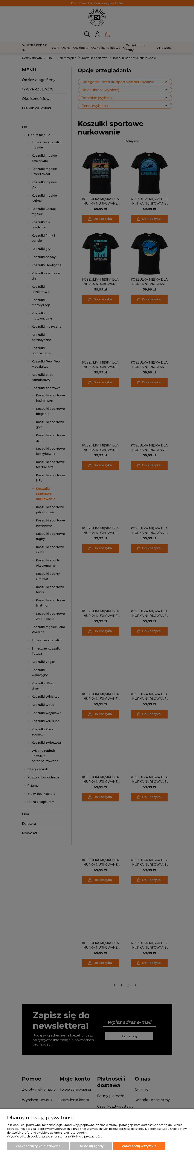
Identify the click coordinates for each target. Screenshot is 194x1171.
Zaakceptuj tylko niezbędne (38, 1146)
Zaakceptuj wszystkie (139, 1146)
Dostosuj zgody (91, 1146)
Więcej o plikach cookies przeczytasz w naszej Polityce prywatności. (54, 1136)
